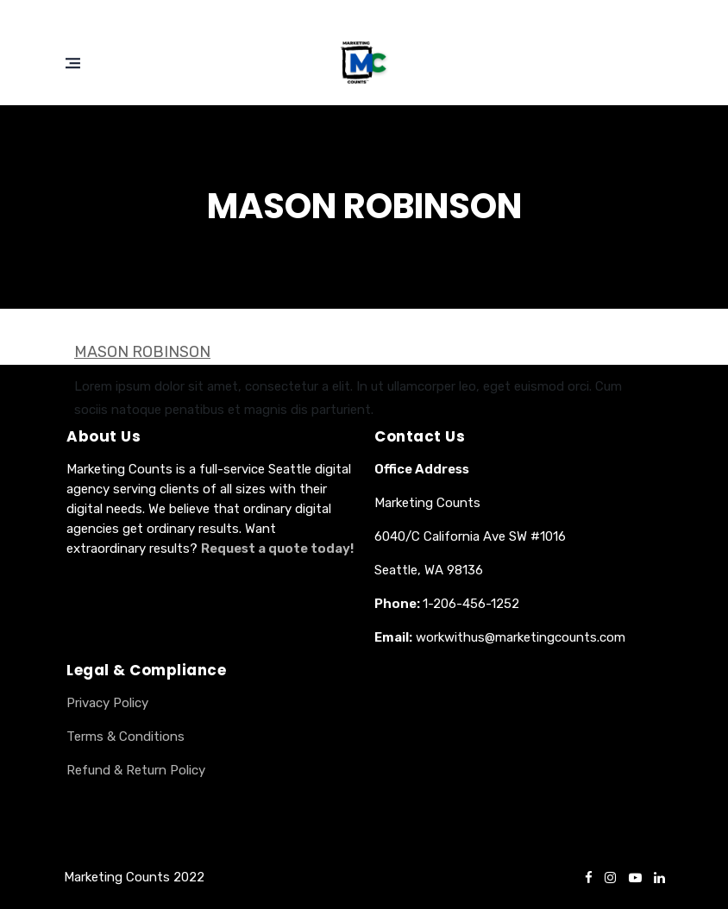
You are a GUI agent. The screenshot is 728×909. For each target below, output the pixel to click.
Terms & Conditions (125, 736)
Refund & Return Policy (135, 770)
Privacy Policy (107, 703)
